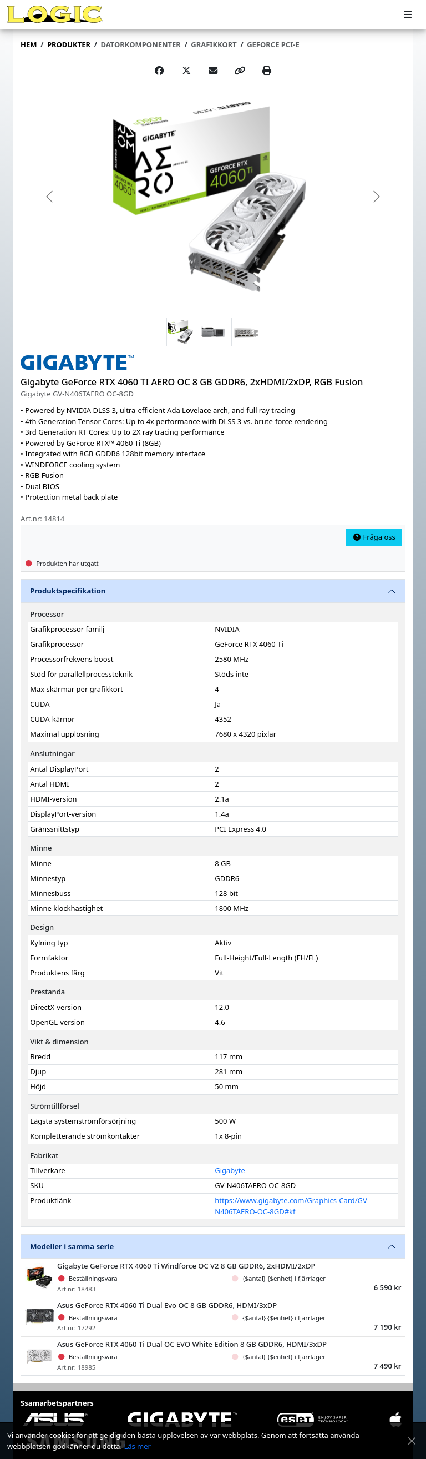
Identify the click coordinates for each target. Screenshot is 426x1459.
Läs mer (137, 1446)
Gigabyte (230, 1170)
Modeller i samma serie (72, 1246)
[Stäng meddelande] (412, 1441)
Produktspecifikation (67, 591)
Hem (29, 44)
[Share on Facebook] (159, 71)
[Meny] (408, 14)
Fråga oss (373, 537)
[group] (213, 196)
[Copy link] (239, 71)
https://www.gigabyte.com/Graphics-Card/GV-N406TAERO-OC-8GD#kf (292, 1205)
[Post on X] (186, 71)
